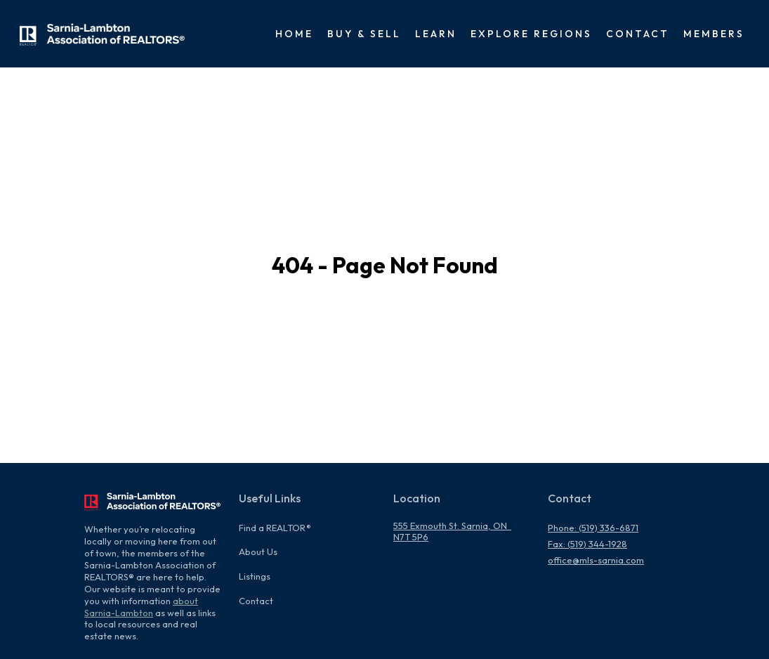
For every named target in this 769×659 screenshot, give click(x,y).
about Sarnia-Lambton (141, 606)
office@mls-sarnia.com (596, 560)
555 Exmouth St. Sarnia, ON (452, 525)
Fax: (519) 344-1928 (587, 543)
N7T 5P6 (410, 536)
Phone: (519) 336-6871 (593, 527)
